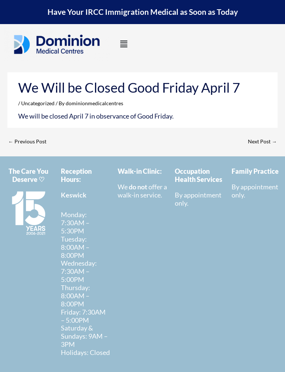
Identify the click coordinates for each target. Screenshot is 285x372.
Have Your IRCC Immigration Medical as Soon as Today (143, 11)
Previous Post (27, 141)
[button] (123, 44)
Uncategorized (38, 103)
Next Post (262, 141)
